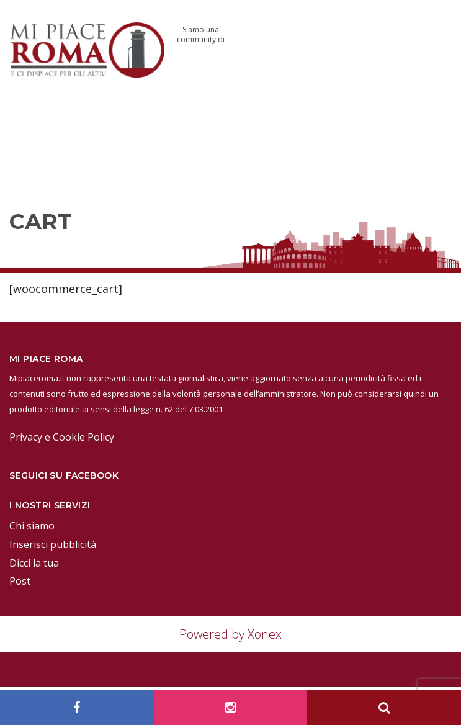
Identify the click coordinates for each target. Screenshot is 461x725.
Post (19, 581)
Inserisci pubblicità (52, 544)
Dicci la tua (34, 563)
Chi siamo (32, 526)
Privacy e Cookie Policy (61, 437)
